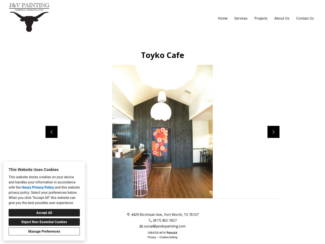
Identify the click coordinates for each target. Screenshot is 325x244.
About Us (281, 18)
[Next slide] (273, 132)
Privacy (152, 237)
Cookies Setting (168, 237)
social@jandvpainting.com (164, 226)
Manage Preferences (44, 231)
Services (241, 18)
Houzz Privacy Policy (37, 187)
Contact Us (305, 18)
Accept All (44, 213)
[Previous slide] (52, 132)
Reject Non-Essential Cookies (44, 222)
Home (223, 18)
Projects (260, 18)
